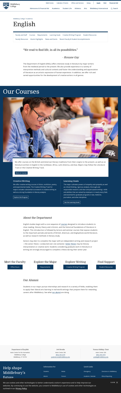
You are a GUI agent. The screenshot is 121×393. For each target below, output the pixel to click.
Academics (56, 8)
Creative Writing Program (72, 35)
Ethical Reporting (107, 376)
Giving (88, 3)
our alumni (56, 292)
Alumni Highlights (36, 39)
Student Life (67, 8)
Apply (98, 3)
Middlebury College (19, 19)
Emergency (87, 371)
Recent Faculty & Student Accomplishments (75, 39)
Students (46, 371)
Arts (85, 8)
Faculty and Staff (21, 35)
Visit (104, 3)
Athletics (78, 8)
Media (63, 371)
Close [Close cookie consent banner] (114, 382)
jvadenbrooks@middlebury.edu (60, 357)
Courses (32, 35)
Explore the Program (21, 197)
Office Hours (15, 267)
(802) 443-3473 (100, 355)
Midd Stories (50, 3)
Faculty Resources (21, 39)
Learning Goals (55, 35)
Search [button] (114, 8)
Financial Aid (113, 3)
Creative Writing (21, 181)
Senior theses (70, 244)
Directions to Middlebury (109, 371)
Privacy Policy (21, 388)
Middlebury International (99, 8)
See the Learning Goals (72, 202)
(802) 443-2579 (60, 355)
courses (64, 224)
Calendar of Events (62, 3)
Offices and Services (77, 3)
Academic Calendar (89, 376)
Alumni (45, 376)
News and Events (51, 39)
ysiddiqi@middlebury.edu (100, 357)
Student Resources (90, 35)
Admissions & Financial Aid (39, 8)
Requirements (42, 35)
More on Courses (21, 173)
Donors (63, 376)
